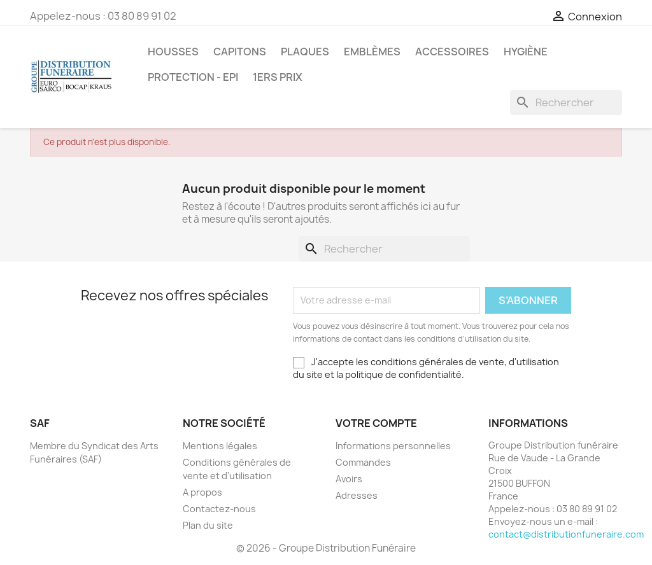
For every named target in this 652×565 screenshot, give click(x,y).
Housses (173, 52)
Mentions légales (220, 446)
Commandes (363, 462)
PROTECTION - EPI (193, 77)
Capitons (239, 52)
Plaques (305, 52)
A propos (202, 492)
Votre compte (376, 423)
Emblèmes (372, 52)
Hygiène (526, 52)
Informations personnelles (393, 446)
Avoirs (349, 479)
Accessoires (452, 52)
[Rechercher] (566, 102)
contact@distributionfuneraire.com (566, 534)
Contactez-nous (219, 509)
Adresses (357, 495)
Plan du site (208, 525)
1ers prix (277, 77)
